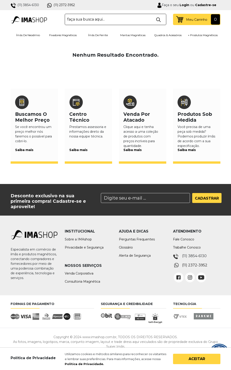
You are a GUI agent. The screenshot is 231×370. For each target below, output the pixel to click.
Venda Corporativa (79, 273)
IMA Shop (29, 19)
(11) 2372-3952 (64, 5)
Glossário (126, 247)
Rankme (203, 320)
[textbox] (115, 19)
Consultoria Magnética (82, 281)
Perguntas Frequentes (137, 239)
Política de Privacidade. (84, 364)
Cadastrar (207, 198)
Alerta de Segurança (135, 256)
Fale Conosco (183, 239)
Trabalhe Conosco (187, 247)
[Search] (145, 198)
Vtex (181, 320)
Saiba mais (24, 150)
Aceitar (197, 359)
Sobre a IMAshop (78, 239)
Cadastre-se (205, 5)
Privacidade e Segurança (84, 247)
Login (184, 5)
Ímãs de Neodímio (28, 35)
